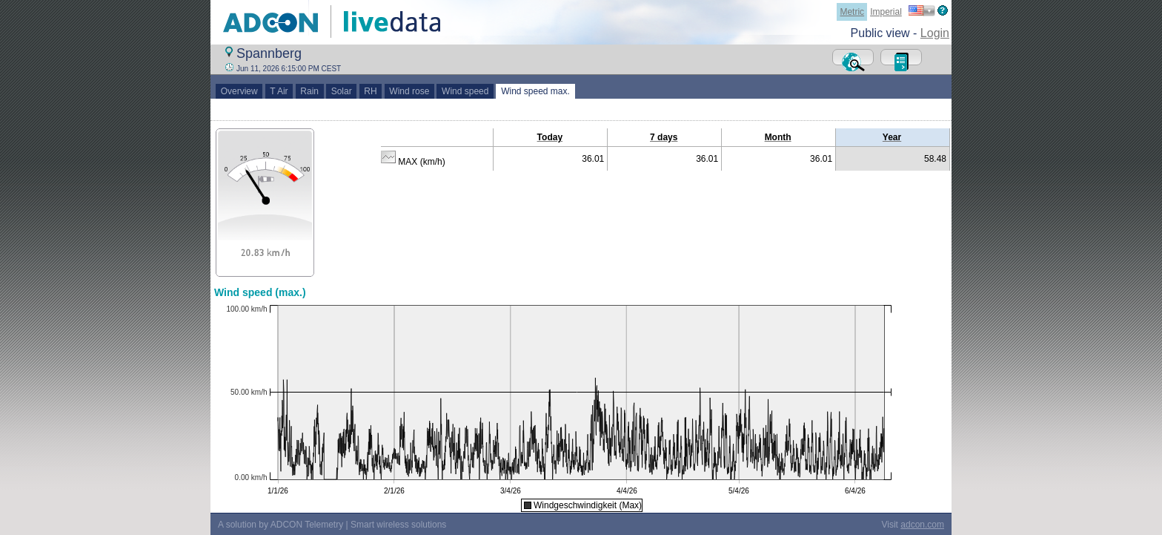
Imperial (886, 12)
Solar (341, 91)
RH (370, 91)
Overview (239, 91)
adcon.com (922, 524)
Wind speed (465, 91)
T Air (279, 91)
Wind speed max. (535, 91)
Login (934, 33)
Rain (310, 91)
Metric (852, 12)
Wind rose (409, 91)
